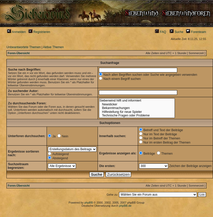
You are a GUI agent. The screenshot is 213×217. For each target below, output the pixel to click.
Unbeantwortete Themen (23, 47)
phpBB (88, 202)
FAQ (160, 32)
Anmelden (16, 32)
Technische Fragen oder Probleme (136, 116)
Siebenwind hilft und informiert (136, 101)
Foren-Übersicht (19, 53)
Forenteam (196, 32)
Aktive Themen (53, 47)
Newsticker (136, 104)
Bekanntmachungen (136, 108)
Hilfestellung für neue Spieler (136, 112)
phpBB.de (125, 205)
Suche (176, 32)
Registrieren (39, 32)
